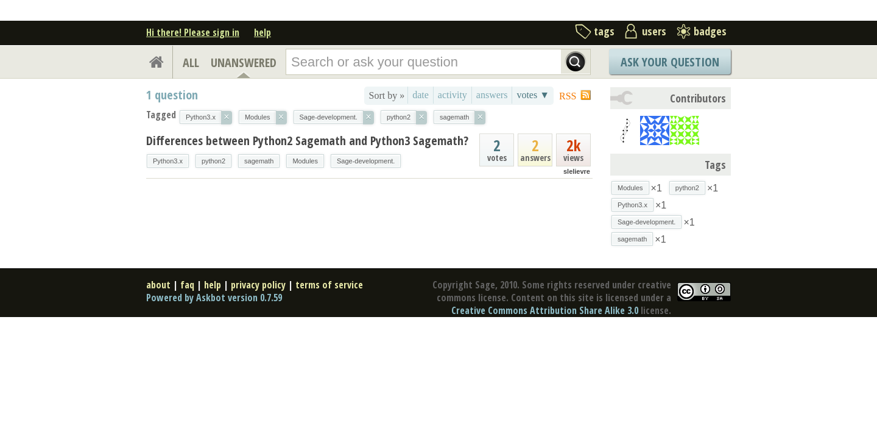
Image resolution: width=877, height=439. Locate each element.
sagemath (258, 161)
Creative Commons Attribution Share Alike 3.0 (544, 310)
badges (710, 31)
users (654, 31)
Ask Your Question (670, 62)
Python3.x (168, 161)
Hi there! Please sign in (192, 32)
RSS (567, 96)
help (262, 32)
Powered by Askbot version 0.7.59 (214, 297)
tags (604, 31)
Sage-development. (366, 161)
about (158, 284)
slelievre (576, 171)
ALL (191, 62)
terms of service (329, 284)
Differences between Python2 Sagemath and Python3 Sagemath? (307, 140)
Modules (305, 161)
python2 (213, 161)
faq (187, 284)
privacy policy (258, 284)
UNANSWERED (243, 62)
